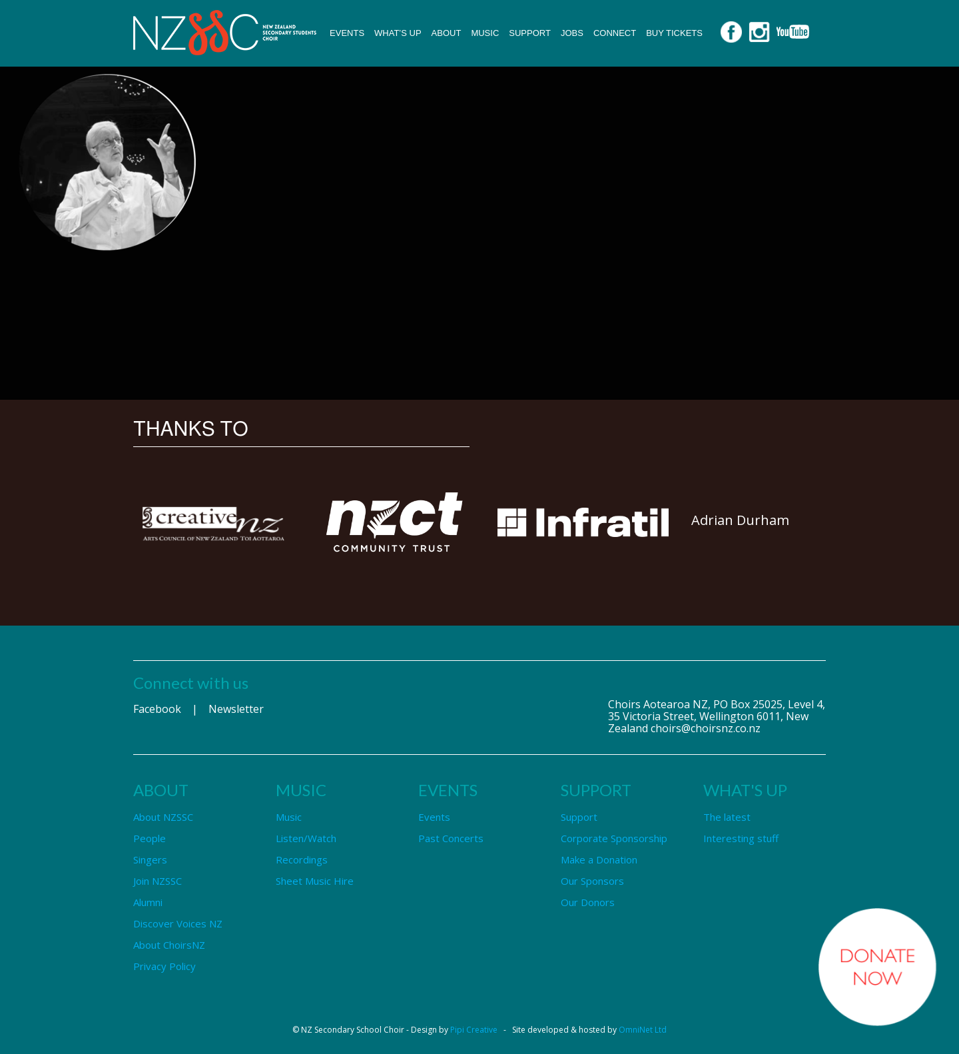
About (447, 33)
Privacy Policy (164, 966)
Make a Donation (599, 859)
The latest (727, 816)
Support (530, 33)
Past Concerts (450, 838)
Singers (150, 859)
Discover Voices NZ (177, 923)
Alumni (147, 902)
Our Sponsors (592, 880)
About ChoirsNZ (169, 944)
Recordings (302, 859)
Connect (614, 33)
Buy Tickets (674, 33)
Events (347, 33)
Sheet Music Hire (315, 880)
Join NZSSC (157, 880)
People (149, 838)
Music (485, 33)
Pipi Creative (473, 1029)
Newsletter (236, 709)
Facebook (157, 709)
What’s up (398, 33)
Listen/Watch (306, 838)
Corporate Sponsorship (614, 838)
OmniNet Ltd (643, 1029)
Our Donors (588, 902)
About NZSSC (163, 816)
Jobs (572, 33)
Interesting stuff (741, 838)
